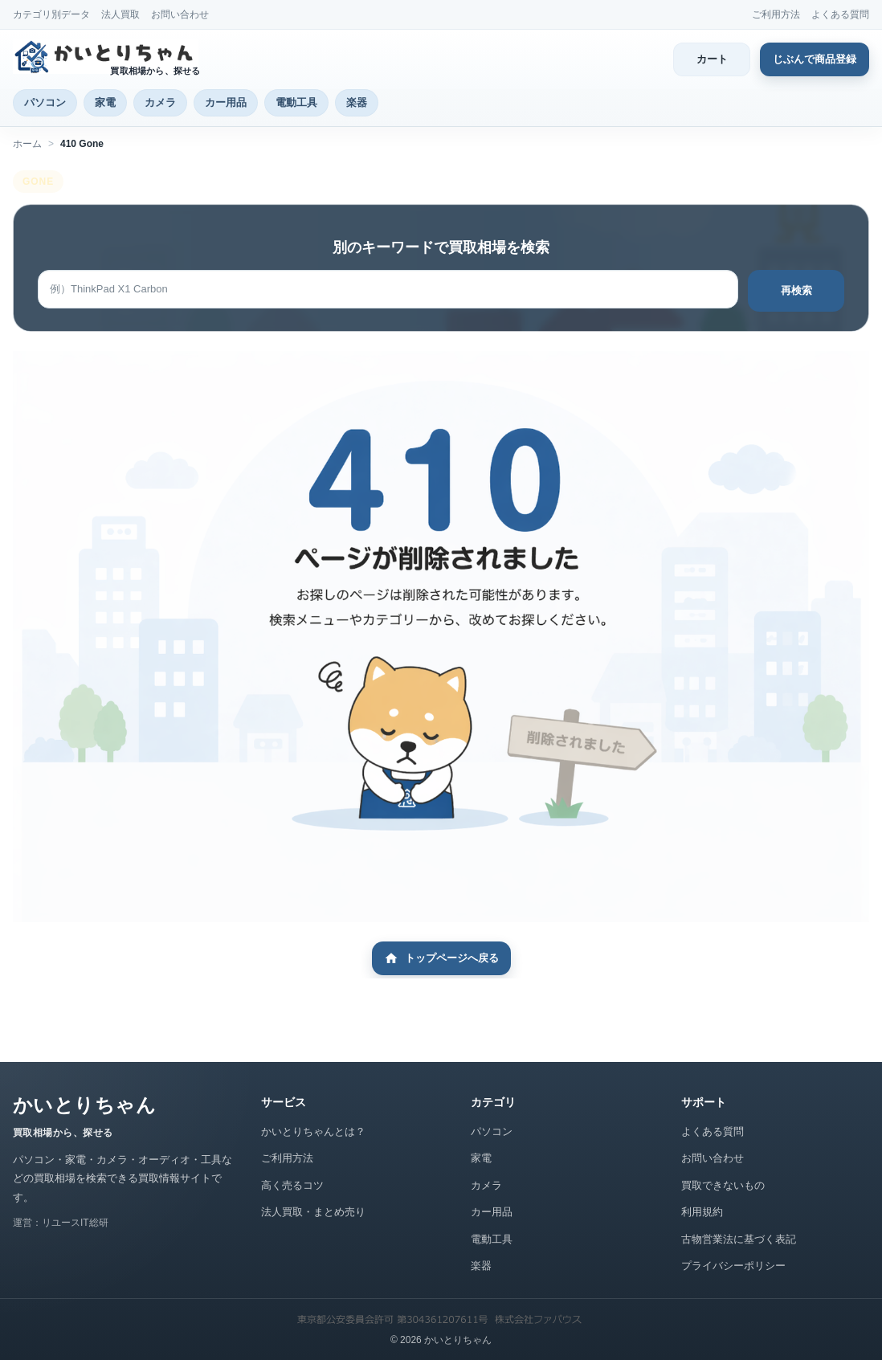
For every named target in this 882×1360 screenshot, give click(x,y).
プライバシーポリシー (733, 1266)
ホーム (27, 143)
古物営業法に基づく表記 (738, 1239)
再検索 (796, 290)
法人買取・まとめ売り (313, 1212)
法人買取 (120, 14)
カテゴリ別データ (51, 14)
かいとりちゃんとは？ (313, 1131)
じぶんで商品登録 (814, 59)
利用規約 (702, 1212)
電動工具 (296, 102)
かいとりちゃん (84, 1105)
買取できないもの (723, 1185)
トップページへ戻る (441, 958)
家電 (105, 102)
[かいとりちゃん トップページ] (110, 56)
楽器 (356, 102)
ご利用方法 (776, 14)
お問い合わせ (180, 14)
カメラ (160, 102)
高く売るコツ (292, 1185)
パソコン (45, 102)
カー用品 (226, 102)
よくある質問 (840, 14)
